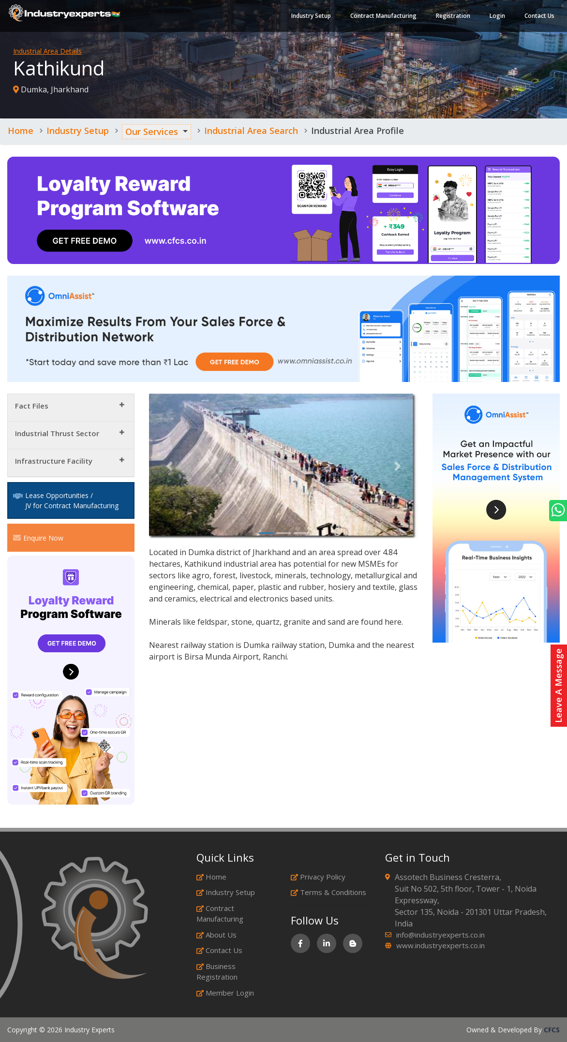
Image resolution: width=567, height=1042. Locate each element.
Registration (452, 17)
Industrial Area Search (251, 130)
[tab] (71, 408)
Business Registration (217, 971)
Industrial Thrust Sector (57, 433)
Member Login (225, 993)
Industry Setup (310, 17)
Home (20, 130)
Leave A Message (558, 685)
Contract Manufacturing (382, 17)
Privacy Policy (318, 876)
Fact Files (31, 406)
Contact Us (538, 17)
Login (496, 17)
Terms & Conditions (328, 892)
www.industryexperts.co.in (440, 945)
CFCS (552, 1029)
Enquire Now (38, 537)
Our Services (151, 131)
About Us (216, 934)
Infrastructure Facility (53, 461)
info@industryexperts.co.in (440, 934)
